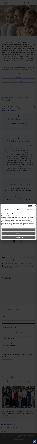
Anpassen (19, 233)
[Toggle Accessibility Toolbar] (34, 441)
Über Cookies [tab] (30, 209)
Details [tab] (18, 209)
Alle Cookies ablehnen (18, 237)
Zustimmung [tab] (6, 209)
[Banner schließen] (35, 205)
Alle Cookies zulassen (18, 229)
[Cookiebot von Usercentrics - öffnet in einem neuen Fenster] (27, 206)
